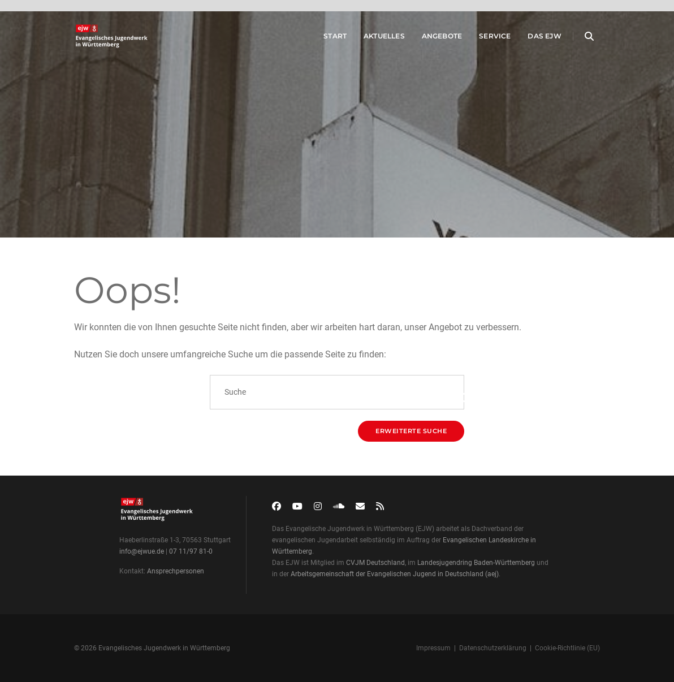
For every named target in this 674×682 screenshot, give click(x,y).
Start (325, 38)
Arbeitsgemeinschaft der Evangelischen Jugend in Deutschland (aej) (395, 574)
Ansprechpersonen (175, 571)
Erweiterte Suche (411, 431)
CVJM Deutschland (375, 563)
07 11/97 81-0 (191, 551)
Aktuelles (374, 38)
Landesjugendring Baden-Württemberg (476, 563)
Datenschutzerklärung (492, 648)
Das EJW (535, 38)
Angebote (432, 38)
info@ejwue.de (141, 551)
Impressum (433, 648)
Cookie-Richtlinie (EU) (567, 648)
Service (485, 38)
